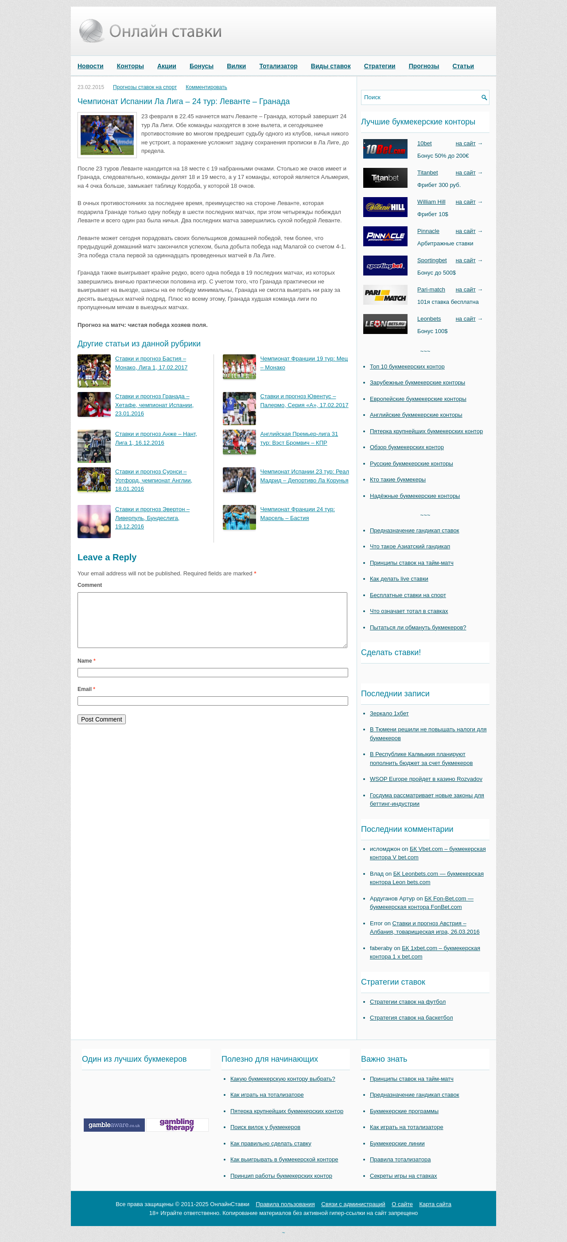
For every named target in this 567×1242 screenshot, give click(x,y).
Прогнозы (424, 66)
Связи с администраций (353, 1204)
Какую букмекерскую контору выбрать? (282, 1078)
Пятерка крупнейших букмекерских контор (426, 431)
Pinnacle (428, 231)
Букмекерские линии (397, 1143)
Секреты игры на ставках (403, 1175)
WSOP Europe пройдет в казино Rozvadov (426, 779)
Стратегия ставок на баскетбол (411, 1017)
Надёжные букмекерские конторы (415, 496)
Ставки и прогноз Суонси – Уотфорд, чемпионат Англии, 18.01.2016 (153, 480)
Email (86, 700)
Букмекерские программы (404, 1111)
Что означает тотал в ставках (409, 611)
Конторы (130, 66)
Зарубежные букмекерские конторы (417, 382)
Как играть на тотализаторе (267, 1094)
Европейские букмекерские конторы (418, 399)
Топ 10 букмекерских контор (407, 366)
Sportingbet (432, 260)
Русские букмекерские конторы (411, 463)
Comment (90, 585)
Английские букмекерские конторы (416, 414)
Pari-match (431, 289)
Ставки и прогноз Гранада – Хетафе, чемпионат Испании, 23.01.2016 (154, 405)
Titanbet (427, 172)
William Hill (431, 201)
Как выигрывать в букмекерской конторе (284, 1159)
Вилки (236, 66)
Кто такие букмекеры (398, 479)
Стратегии (380, 66)
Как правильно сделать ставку (270, 1143)
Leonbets (429, 318)
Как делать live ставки (399, 578)
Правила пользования (285, 1204)
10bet (424, 143)
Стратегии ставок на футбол (408, 1001)
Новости (91, 66)
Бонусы (202, 66)
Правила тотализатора (400, 1159)
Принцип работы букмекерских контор (281, 1175)
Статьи (463, 66)
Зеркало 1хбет (389, 713)
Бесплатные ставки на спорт (408, 595)
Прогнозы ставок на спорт (145, 87)
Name (87, 671)
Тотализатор (278, 66)
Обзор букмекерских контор (407, 447)
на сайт (466, 143)
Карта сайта (435, 1204)
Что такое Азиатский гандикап (410, 546)
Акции (166, 66)
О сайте (402, 1204)
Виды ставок (331, 66)
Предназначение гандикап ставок (414, 530)
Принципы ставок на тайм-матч (412, 562)
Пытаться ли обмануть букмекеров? (418, 627)
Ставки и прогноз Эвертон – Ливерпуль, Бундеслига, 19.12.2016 (152, 518)
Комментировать (206, 87)
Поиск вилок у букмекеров (265, 1127)
